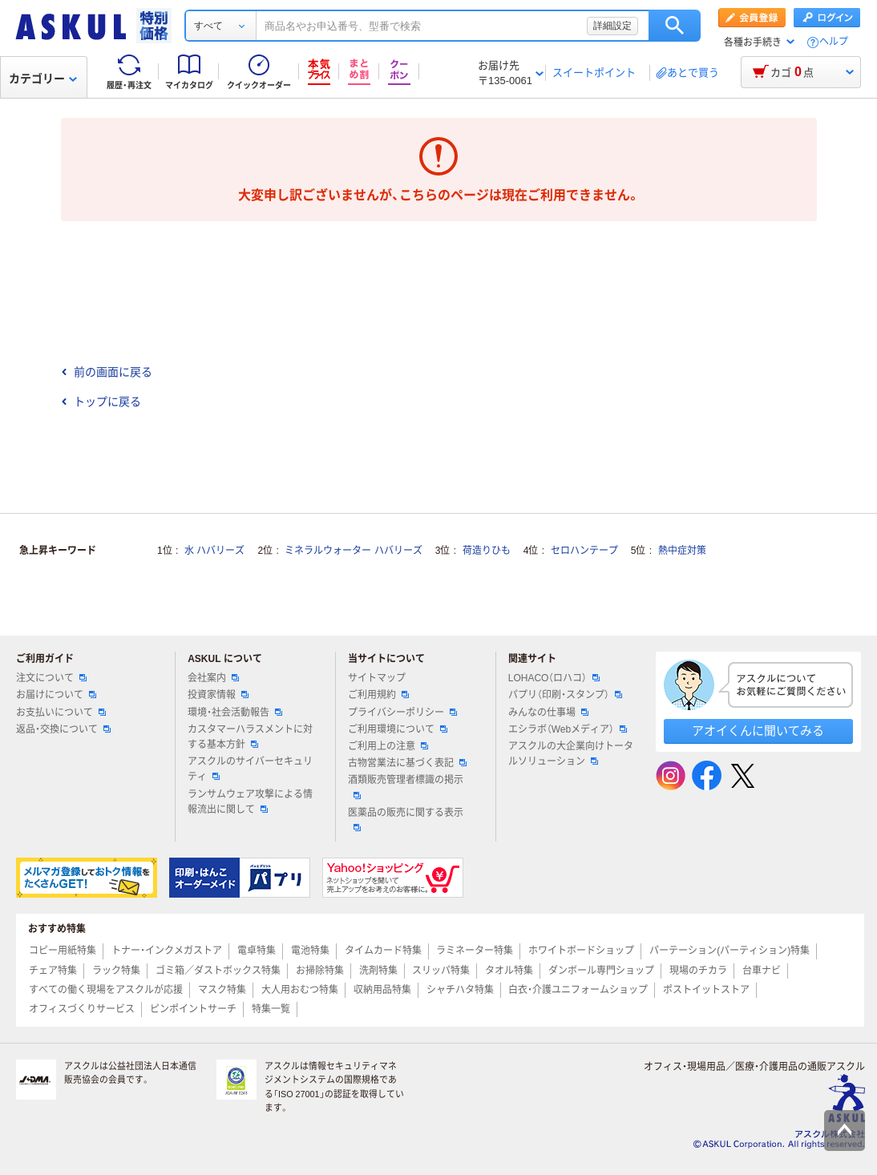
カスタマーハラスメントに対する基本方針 (250, 737)
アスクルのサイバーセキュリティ (250, 769)
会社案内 (213, 678)
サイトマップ (377, 678)
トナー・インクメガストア (166, 950)
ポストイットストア (706, 989)
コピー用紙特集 (62, 950)
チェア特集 (53, 970)
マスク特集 (222, 989)
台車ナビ (761, 970)
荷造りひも (487, 550)
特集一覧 (271, 1009)
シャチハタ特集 (460, 989)
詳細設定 (612, 25)
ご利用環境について (397, 729)
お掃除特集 (320, 970)
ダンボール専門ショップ (601, 970)
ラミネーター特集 (474, 950)
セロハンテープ (584, 550)
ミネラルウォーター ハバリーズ (353, 550)
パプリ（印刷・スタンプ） (565, 695)
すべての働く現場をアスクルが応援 (106, 989)
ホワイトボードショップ (581, 950)
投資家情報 (218, 695)
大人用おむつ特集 (299, 989)
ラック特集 (116, 970)
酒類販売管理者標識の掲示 (405, 786)
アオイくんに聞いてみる (758, 730)
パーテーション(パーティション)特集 (729, 950)
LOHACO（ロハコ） (554, 678)
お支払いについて (61, 712)
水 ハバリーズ (214, 550)
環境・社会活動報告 (235, 712)
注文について (51, 678)
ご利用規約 (378, 695)
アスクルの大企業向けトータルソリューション (570, 754)
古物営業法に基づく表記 (407, 763)
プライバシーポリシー (402, 712)
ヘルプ (833, 42)
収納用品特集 (382, 989)
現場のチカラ (698, 970)
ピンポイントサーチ (193, 1009)
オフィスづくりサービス (82, 1009)
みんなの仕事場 (548, 712)
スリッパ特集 (441, 970)
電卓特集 (256, 950)
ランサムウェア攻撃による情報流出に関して (250, 802)
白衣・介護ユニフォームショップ (578, 989)
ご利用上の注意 (388, 746)
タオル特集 (509, 970)
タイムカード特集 (383, 950)
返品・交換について (63, 729)
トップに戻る (101, 401)
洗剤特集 (378, 970)
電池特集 (310, 950)
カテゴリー (43, 78)
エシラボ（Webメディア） (567, 729)
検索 (675, 26)
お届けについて (56, 695)
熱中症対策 (682, 550)
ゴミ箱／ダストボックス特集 (218, 970)
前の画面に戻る (106, 371)
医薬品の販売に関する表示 (405, 819)
